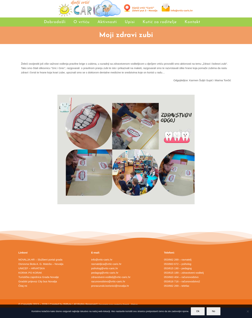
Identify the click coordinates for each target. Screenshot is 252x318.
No (213, 311)
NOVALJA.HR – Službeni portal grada (40, 259)
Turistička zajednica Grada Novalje (38, 277)
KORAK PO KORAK (30, 272)
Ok (197, 311)
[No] (247, 311)
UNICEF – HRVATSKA (31, 268)
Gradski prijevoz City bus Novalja (37, 281)
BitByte (67, 304)
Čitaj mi (22, 285)
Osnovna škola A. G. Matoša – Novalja (40, 263)
